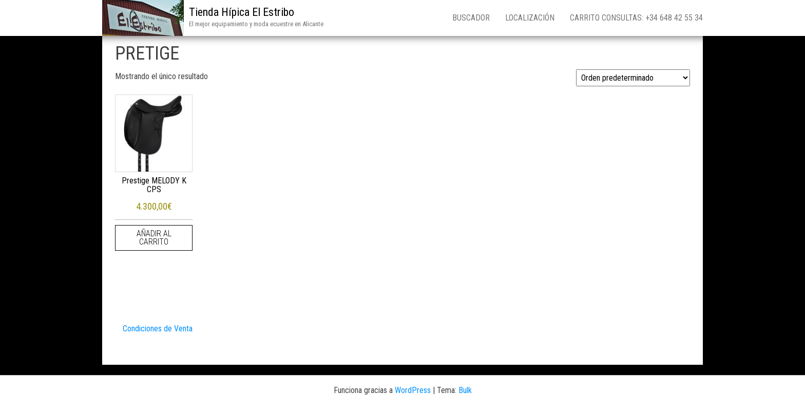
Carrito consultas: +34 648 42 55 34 (636, 18)
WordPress (413, 390)
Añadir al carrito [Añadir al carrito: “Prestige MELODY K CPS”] (154, 238)
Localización (529, 18)
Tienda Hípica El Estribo (241, 12)
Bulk (465, 390)
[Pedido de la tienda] (633, 77)
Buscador (471, 18)
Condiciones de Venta (158, 328)
